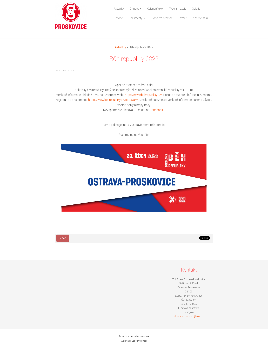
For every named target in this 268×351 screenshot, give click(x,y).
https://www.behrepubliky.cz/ (143, 95)
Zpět (63, 238)
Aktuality (120, 47)
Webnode (142, 341)
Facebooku (157, 110)
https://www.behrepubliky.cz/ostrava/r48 (114, 100)
